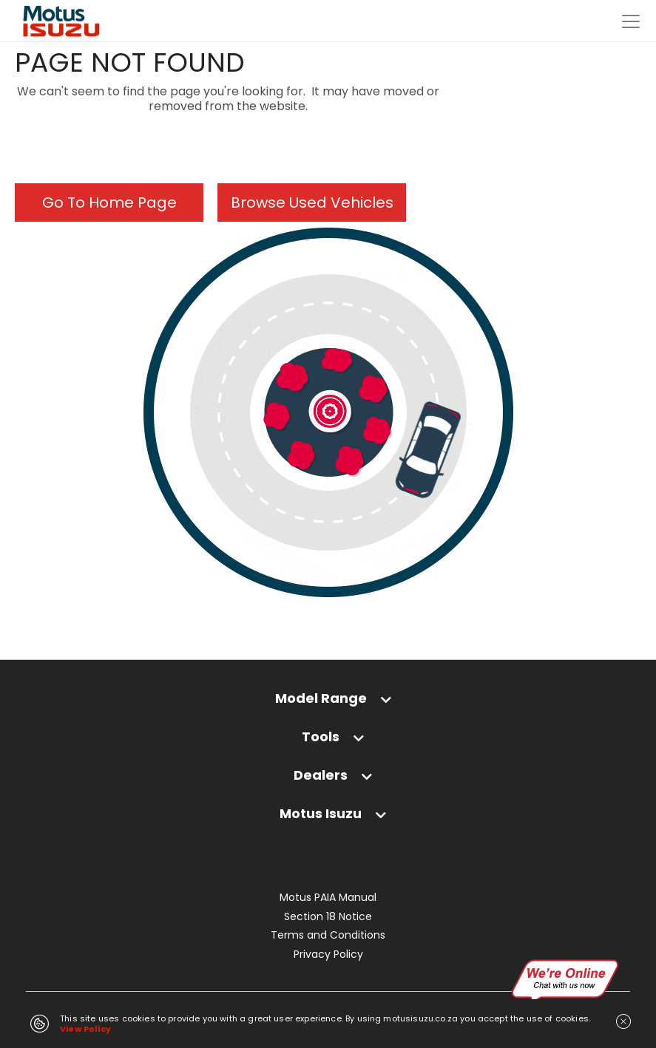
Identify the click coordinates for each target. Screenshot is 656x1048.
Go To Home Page (109, 202)
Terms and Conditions (328, 935)
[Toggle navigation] (631, 21)
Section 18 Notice (328, 917)
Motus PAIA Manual (328, 898)
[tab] (328, 705)
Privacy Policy (328, 954)
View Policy (85, 1029)
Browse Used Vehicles (312, 202)
